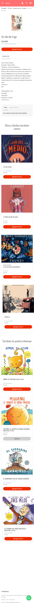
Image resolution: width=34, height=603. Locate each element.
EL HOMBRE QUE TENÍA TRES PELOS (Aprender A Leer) (15, 529)
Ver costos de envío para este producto (15, 113)
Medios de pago (13, 107)
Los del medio (7, 167)
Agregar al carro (17, 49)
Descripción (5, 56)
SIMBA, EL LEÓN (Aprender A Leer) (13, 379)
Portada (3, 8)
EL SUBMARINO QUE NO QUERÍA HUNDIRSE (16, 479)
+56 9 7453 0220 (10, 599)
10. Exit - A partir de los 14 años (16, 8)
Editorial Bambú (7, 265)
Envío (5, 107)
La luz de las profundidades (11, 267)
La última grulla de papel (10, 217)
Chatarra (7, 317)
